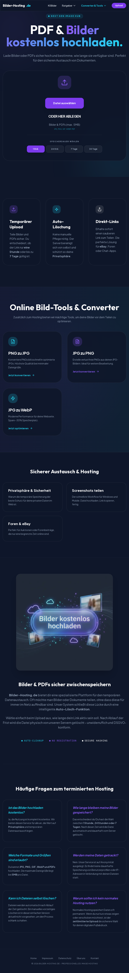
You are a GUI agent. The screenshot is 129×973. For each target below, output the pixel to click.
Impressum (47, 958)
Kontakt (95, 958)
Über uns (81, 958)
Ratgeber (69, 5)
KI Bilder (52, 5)
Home (33, 958)
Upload (119, 5)
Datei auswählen (64, 103)
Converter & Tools (93, 5)
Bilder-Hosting (17, 5)
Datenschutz (64, 958)
